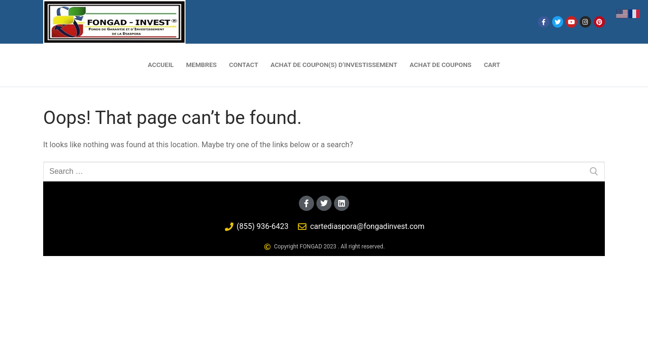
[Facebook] (543, 21)
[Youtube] (571, 21)
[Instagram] (585, 21)
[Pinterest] (599, 21)
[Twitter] (557, 21)
